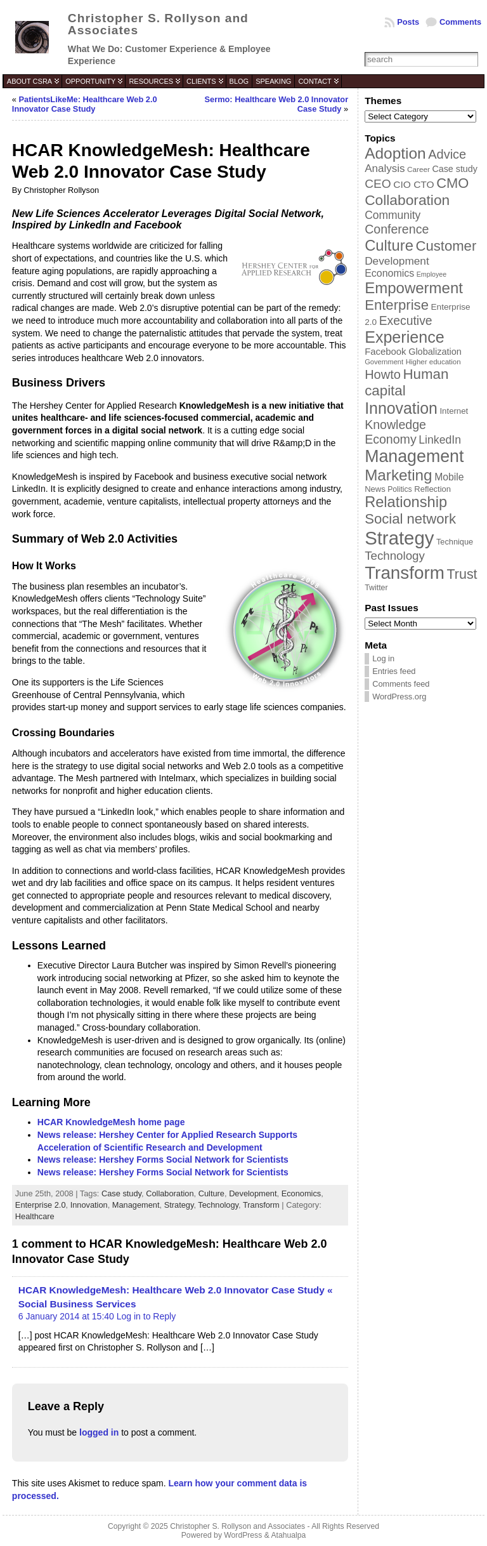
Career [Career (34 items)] (418, 169)
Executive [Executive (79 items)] (405, 320)
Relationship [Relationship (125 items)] (406, 502)
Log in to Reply (146, 1316)
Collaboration (169, 1193)
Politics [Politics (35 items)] (399, 489)
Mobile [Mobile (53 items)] (449, 477)
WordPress (243, 1535)
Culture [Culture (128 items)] (389, 245)
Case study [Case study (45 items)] (454, 169)
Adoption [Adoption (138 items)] (395, 153)
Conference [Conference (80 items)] (397, 229)
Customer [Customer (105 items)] (445, 246)
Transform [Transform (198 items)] (405, 573)
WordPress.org (399, 696)
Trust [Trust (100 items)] (461, 574)
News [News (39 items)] (375, 489)
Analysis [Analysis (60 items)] (385, 168)
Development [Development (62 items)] (397, 260)
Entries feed (393, 671)
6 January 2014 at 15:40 (66, 1316)
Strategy (179, 1205)
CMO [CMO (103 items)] (452, 183)
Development (252, 1193)
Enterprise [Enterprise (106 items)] (397, 305)
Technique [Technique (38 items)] (454, 541)
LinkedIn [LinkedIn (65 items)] (440, 439)
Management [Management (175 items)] (414, 456)
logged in (99, 1432)
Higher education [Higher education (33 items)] (433, 362)
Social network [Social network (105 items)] (410, 519)
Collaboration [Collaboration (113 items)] (407, 200)
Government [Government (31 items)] (384, 362)
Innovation (89, 1205)
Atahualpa (288, 1535)
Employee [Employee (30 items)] (431, 274)
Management (136, 1205)
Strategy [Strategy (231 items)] (399, 537)
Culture (211, 1193)
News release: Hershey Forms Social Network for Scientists (163, 1159)
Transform (261, 1205)
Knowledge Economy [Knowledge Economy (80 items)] (395, 432)
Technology (218, 1205)
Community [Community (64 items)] (392, 215)
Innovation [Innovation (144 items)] (401, 408)
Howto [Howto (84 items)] (383, 374)
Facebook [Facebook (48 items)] (385, 352)
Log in (383, 658)
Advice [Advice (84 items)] (447, 154)
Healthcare (35, 1216)
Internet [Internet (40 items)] (453, 411)
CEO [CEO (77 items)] (378, 183)
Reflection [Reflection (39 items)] (432, 489)
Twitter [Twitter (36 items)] (376, 587)
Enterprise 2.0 (40, 1205)
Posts (408, 22)
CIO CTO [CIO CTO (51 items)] (413, 184)
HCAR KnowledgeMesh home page (111, 1122)
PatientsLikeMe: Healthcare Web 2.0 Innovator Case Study (84, 104)
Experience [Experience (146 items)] (404, 337)
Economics (301, 1193)
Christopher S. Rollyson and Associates (158, 24)
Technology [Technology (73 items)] (395, 555)
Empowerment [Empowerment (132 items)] (414, 287)
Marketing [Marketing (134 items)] (398, 475)
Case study (121, 1193)
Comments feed (400, 684)
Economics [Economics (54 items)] (389, 273)
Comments (460, 22)
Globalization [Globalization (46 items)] (435, 352)
